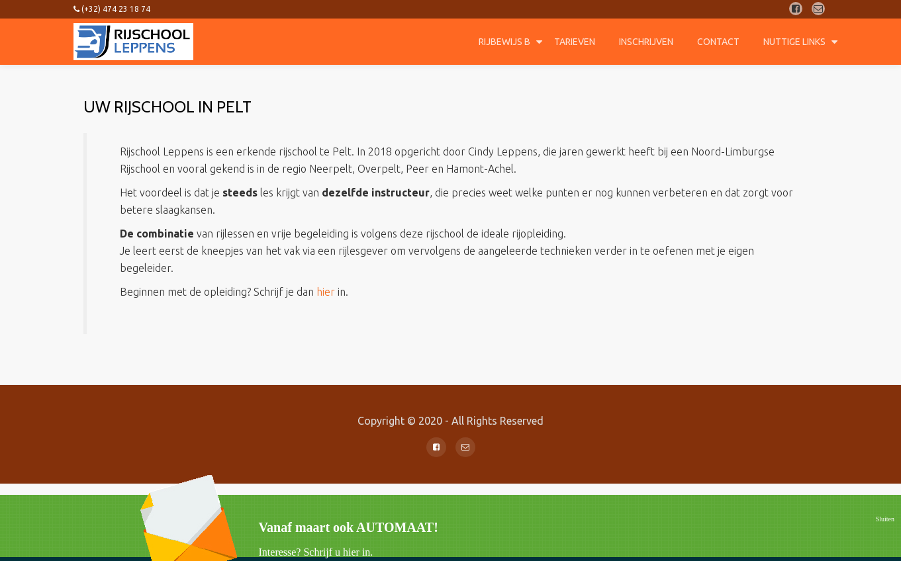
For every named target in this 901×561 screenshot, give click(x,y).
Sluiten (885, 519)
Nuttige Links (794, 41)
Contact (718, 41)
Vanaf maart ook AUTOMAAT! (348, 527)
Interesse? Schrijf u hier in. (316, 552)
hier (325, 292)
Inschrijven (646, 41)
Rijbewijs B (504, 41)
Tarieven (574, 41)
